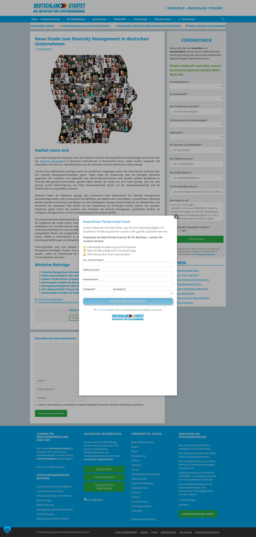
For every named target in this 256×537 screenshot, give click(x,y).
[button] (7, 530)
